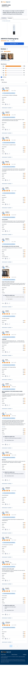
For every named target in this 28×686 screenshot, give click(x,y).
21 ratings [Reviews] (13, 40)
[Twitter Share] (7, 104)
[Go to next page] (17, 646)
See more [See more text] (3, 426)
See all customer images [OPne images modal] (5, 60)
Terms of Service (14, 656)
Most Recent (4, 82)
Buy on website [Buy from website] (14, 43)
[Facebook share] (5, 104)
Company (4, 18)
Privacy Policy (3, 656)
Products (10, 18)
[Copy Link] (9, 104)
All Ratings (4, 77)
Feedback (24, 656)
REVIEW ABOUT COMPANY (7, 107)
